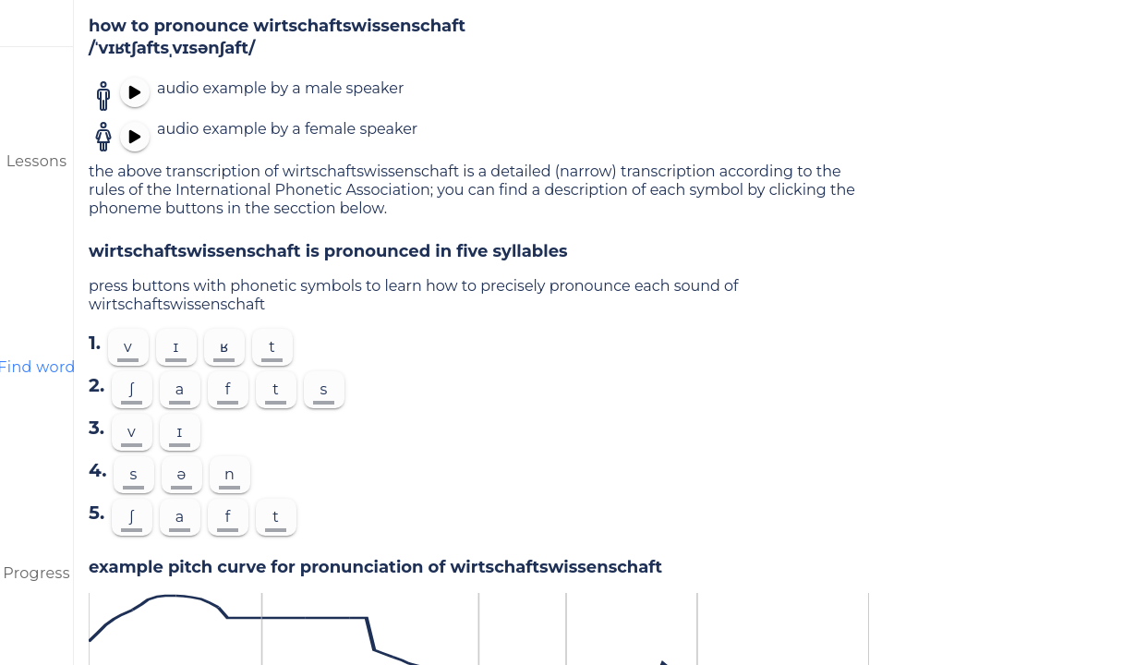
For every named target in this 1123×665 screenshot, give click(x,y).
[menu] (37, 23)
